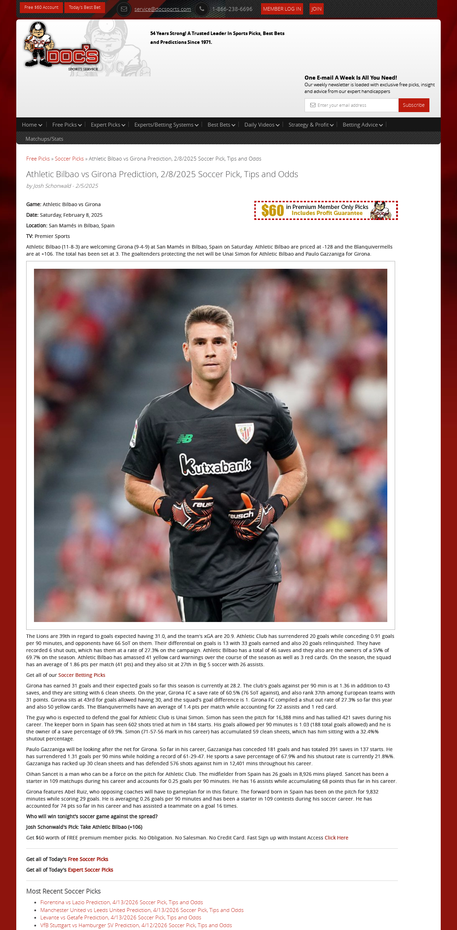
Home (32, 79)
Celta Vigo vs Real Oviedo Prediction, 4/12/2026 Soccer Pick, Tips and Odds (129, 866)
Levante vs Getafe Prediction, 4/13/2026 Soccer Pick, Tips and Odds (120, 843)
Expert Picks (108, 79)
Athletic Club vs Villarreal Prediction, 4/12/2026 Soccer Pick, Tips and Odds (128, 881)
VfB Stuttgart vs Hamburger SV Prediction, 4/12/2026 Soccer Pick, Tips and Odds (136, 851)
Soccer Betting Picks (81, 551)
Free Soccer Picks (88, 785)
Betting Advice (363, 79)
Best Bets (222, 79)
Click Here (73, 764)
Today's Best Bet (92, 8)
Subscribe (414, 54)
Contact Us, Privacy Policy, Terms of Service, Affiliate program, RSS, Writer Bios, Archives (271, 921)
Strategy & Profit (311, 79)
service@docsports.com (168, 7)
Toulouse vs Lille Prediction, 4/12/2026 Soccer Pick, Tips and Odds (118, 889)
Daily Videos (262, 79)
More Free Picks (408, 117)
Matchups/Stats (44, 93)
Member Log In (297, 7)
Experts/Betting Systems (166, 79)
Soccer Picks (69, 113)
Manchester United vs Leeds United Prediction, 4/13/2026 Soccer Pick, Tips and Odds (142, 835)
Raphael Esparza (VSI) (380, 164)
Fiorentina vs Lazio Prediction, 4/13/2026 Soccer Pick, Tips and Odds (121, 828)
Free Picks (67, 79)
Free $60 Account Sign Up (370, 248)
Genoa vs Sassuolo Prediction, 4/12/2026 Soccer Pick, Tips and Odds (122, 896)
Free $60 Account (44, 8)
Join (332, 7)
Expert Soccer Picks (90, 796)
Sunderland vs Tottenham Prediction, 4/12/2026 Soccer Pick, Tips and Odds (130, 858)
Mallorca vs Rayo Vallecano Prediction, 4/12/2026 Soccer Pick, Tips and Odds (131, 873)
